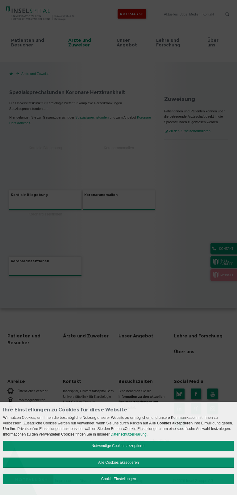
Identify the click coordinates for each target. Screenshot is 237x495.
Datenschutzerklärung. (129, 434)
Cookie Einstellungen (118, 479)
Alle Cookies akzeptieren (118, 462)
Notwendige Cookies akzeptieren (118, 446)
